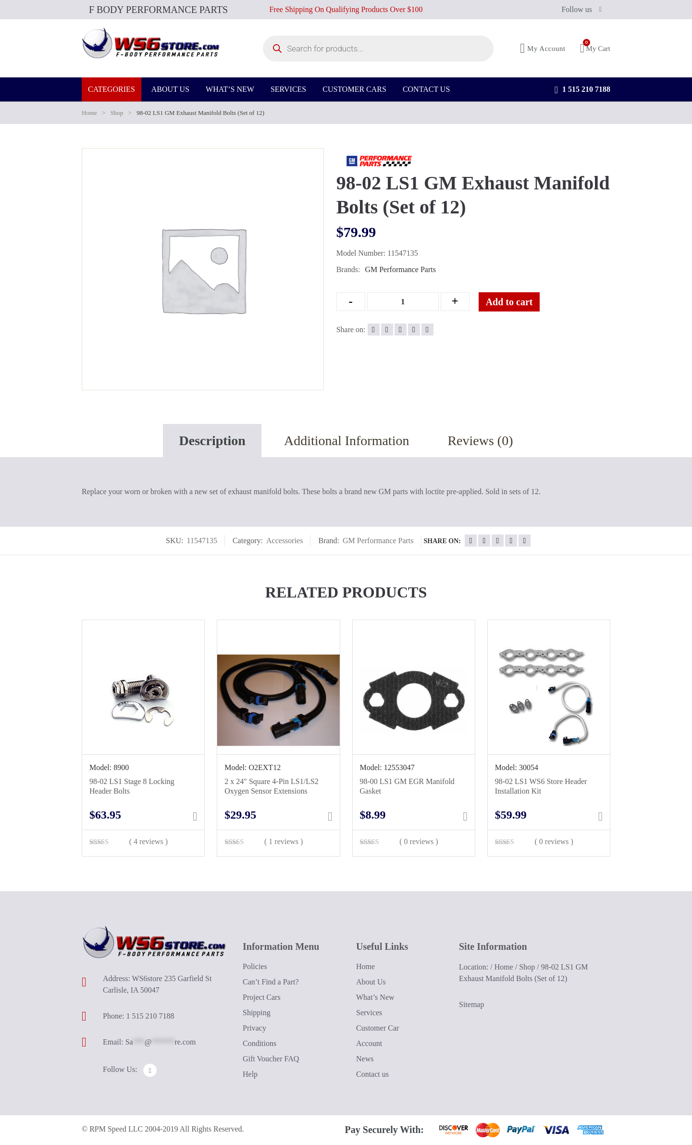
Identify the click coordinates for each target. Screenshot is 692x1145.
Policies (255, 966)
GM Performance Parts (400, 269)
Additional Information (346, 440)
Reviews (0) (480, 440)
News (364, 1059)
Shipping (257, 1012)
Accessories (284, 540)
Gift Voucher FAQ (271, 1059)
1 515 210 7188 (582, 96)
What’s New (375, 997)
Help (250, 1074)
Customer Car (377, 1028)
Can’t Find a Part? (271, 982)
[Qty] (403, 301)
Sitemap (471, 1004)
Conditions (259, 1043)
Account (369, 1043)
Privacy (254, 1028)
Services (369, 1012)
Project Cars (262, 997)
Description (212, 440)
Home (89, 112)
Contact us (372, 1074)
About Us (371, 982)
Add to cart (517, 302)
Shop (117, 112)
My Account (543, 52)
